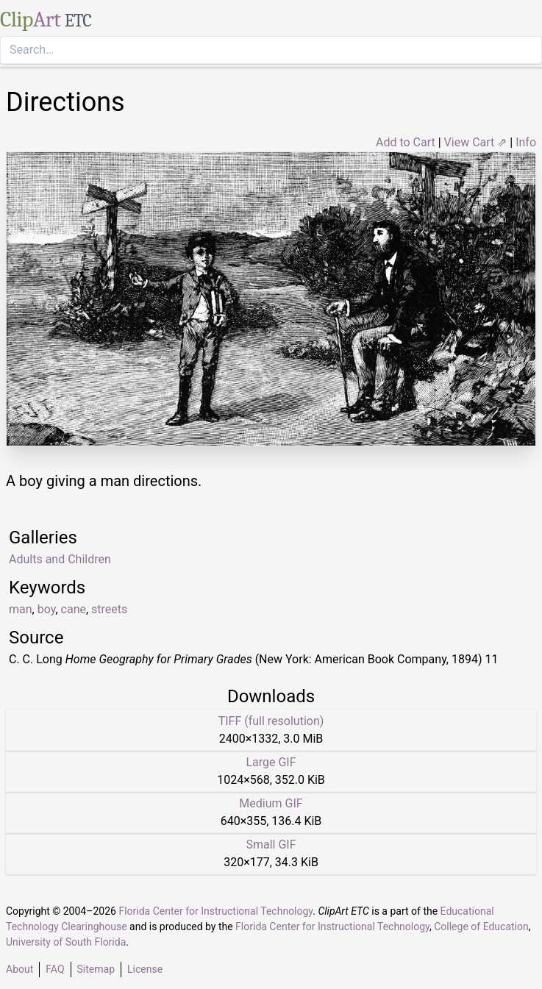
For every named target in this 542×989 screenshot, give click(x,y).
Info (526, 142)
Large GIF (271, 762)
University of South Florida (66, 942)
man (20, 609)
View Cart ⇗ (475, 142)
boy (47, 609)
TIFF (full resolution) (271, 721)
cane (73, 609)
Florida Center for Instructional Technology (215, 911)
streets (109, 609)
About (19, 969)
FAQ (55, 969)
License (145, 969)
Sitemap (96, 969)
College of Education (481, 926)
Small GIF (271, 844)
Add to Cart (405, 142)
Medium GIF (270, 803)
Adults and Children (60, 559)
